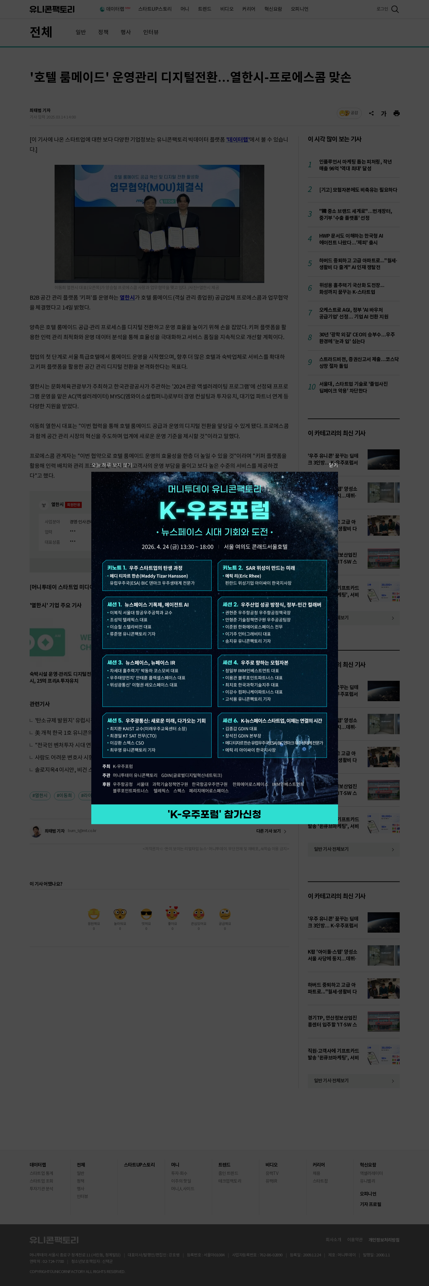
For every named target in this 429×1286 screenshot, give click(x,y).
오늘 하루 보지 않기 (111, 465)
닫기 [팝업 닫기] (333, 465)
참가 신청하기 (214, 814)
